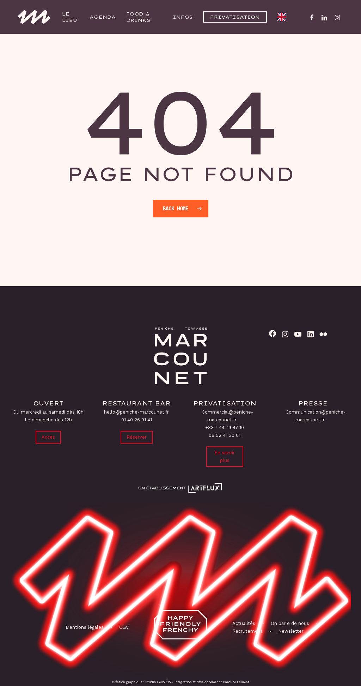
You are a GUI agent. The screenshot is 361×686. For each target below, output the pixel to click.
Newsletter (291, 631)
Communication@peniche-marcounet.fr (315, 415)
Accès (48, 437)
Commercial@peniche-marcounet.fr (227, 415)
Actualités (243, 623)
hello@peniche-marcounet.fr (136, 412)
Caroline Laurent (236, 682)
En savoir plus (224, 456)
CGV (124, 627)
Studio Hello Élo (158, 682)
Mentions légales (85, 627)
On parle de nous (289, 623)
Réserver (137, 437)
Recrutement (247, 631)
